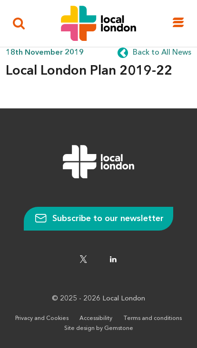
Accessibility (95, 318)
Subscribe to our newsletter (98, 218)
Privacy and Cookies (42, 318)
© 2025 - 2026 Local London (98, 298)
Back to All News (162, 53)
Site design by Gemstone (98, 328)
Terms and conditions (152, 318)
